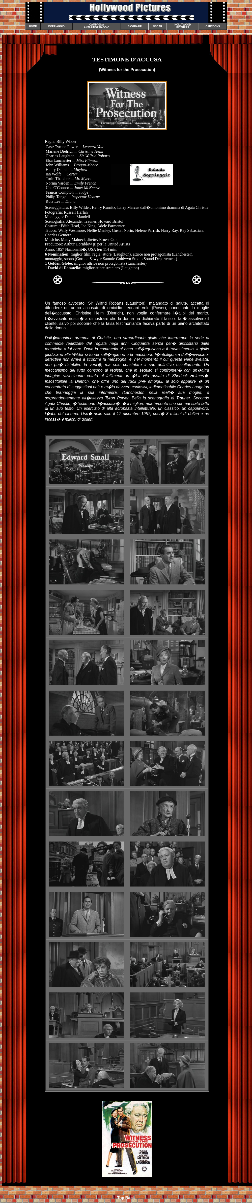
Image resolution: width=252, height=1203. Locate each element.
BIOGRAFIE (135, 26)
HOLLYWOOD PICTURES (183, 26)
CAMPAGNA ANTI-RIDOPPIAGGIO (96, 26)
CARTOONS (213, 26)
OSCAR (157, 26)
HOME (33, 26)
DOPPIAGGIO (56, 26)
